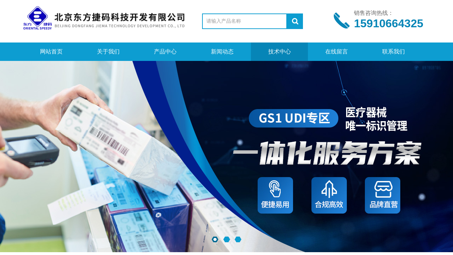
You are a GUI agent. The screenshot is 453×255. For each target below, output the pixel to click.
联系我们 (393, 52)
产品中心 (165, 52)
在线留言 (336, 52)
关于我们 (108, 52)
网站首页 (51, 52)
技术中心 (279, 52)
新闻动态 (222, 52)
